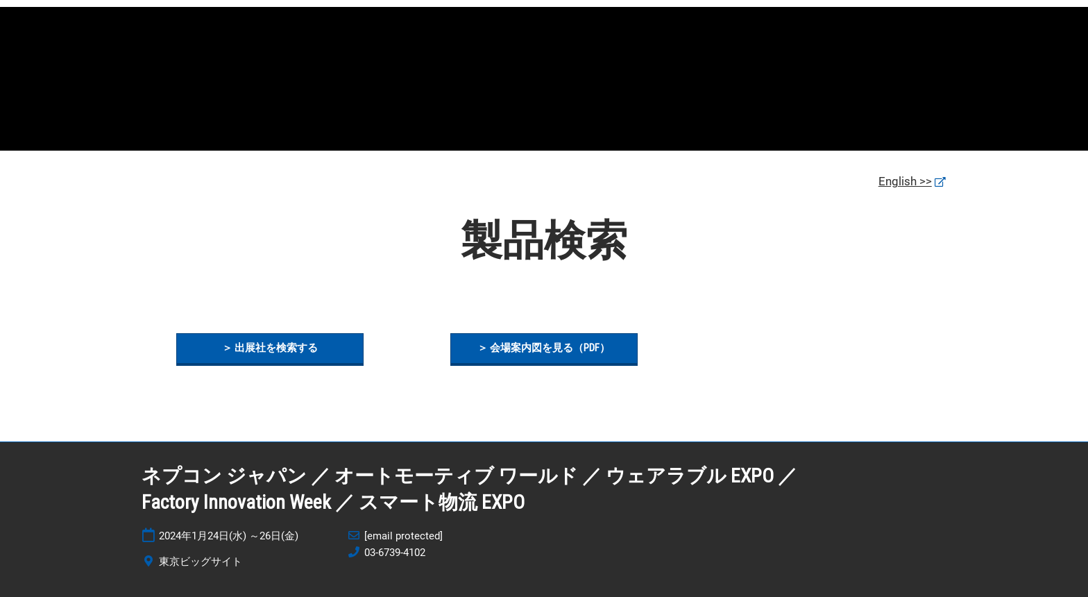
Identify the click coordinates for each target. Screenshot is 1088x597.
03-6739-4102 (394, 552)
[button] (270, 348)
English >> (905, 181)
